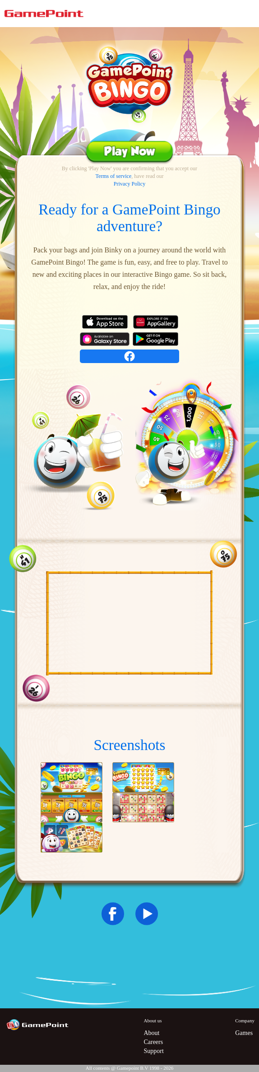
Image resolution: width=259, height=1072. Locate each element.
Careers (153, 1042)
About (151, 1033)
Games (244, 1033)
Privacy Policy (129, 184)
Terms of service (113, 176)
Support (153, 1051)
